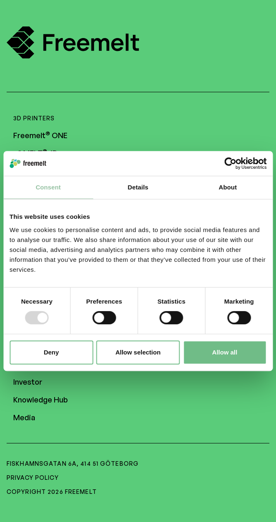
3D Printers (34, 118)
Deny (51, 352)
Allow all (225, 352)
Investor (27, 381)
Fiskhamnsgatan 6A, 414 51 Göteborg (73, 463)
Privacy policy (33, 477)
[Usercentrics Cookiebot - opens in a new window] (230, 163)
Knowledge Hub (40, 399)
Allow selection (138, 352)
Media (24, 417)
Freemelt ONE (40, 135)
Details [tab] (138, 187)
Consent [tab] (48, 187)
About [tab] (228, 187)
